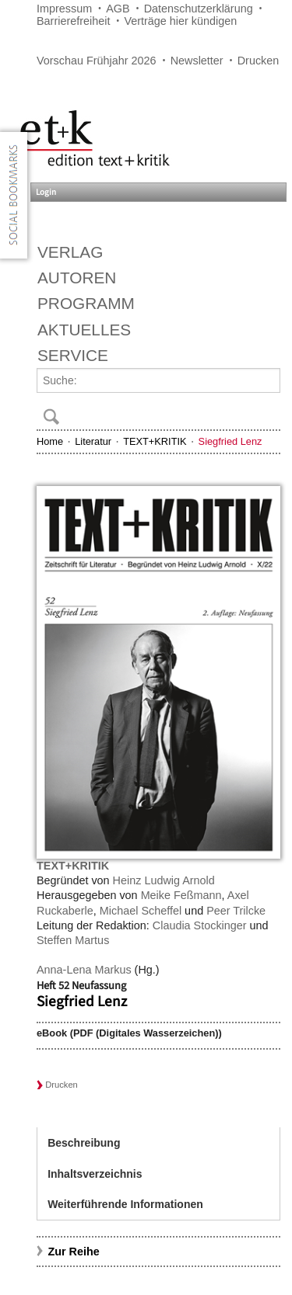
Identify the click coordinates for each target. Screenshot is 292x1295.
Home (50, 441)
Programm (86, 303)
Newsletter (197, 60)
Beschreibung (83, 1143)
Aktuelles (84, 330)
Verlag (70, 252)
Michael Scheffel (140, 910)
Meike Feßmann (181, 895)
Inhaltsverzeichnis (94, 1174)
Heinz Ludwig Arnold (164, 880)
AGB (117, 8)
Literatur (93, 441)
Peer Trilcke (236, 910)
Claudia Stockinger (200, 925)
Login (46, 192)
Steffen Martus (73, 940)
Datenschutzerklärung (198, 8)
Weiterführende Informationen (125, 1204)
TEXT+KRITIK (154, 441)
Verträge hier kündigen (180, 21)
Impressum (64, 8)
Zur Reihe (73, 1251)
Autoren (76, 277)
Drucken (258, 60)
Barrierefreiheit (73, 21)
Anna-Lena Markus (84, 969)
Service (72, 355)
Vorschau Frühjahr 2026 (97, 60)
